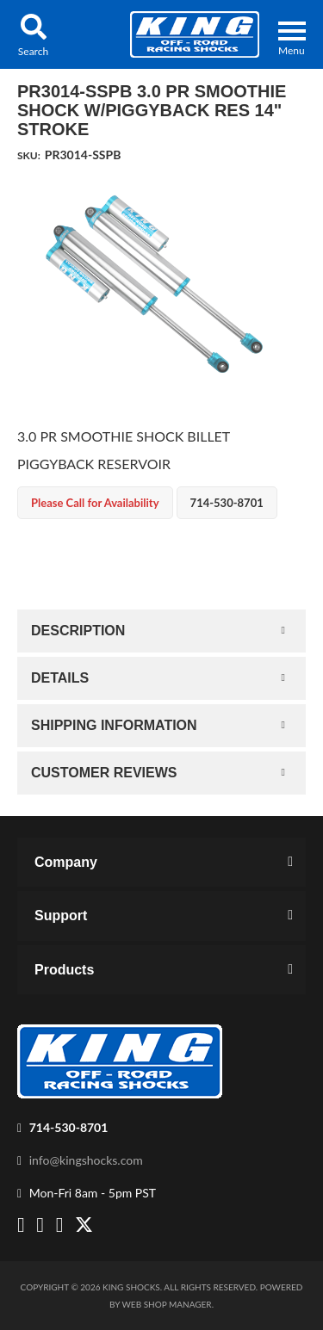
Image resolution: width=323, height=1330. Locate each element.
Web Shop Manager (167, 1304)
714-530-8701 (69, 1127)
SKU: (28, 155)
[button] (33, 34)
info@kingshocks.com (86, 1160)
